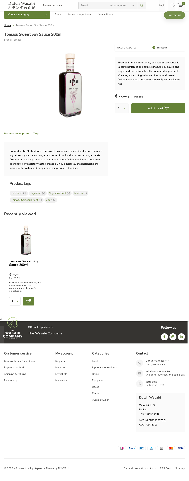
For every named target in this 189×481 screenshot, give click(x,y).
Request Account (52, 5)
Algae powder (100, 402)
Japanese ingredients (80, 17)
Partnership (11, 383)
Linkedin (181, 338)
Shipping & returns (15, 376)
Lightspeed (36, 471)
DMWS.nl (63, 471)
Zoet (50, 202)
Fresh (58, 17)
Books (95, 389)
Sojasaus (37, 196)
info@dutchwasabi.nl (158, 374)
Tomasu (17, 42)
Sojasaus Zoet (59, 196)
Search (141, 5)
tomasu (80, 196)
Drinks (95, 376)
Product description (16, 136)
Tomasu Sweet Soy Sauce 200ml (23, 266)
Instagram (172, 338)
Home (7, 28)
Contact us (174, 18)
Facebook (164, 338)
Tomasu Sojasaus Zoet (26, 202)
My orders (61, 370)
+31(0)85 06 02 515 (157, 364)
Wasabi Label (106, 17)
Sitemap (180, 471)
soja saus (18, 196)
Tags (36, 136)
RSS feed (165, 471)
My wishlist (61, 383)
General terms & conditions (20, 364)
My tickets (61, 376)
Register (60, 364)
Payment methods (14, 370)
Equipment (98, 383)
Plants (95, 396)
